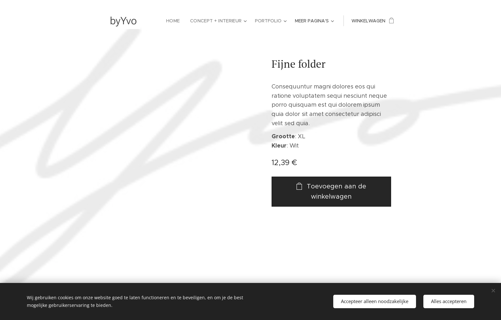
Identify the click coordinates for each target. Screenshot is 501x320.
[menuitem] (177, 21)
